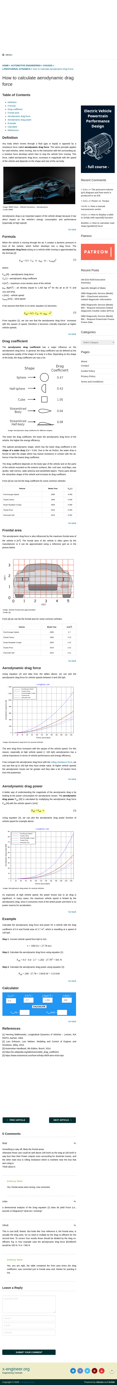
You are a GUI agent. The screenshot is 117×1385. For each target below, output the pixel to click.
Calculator (12, 127)
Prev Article (16, 1120)
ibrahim (85, 223)
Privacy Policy (88, 376)
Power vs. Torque (100, 201)
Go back (72, 229)
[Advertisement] (59, 25)
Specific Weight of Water (93, 288)
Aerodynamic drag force (19, 116)
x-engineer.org (16, 1369)
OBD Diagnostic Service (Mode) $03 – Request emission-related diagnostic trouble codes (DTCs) (97, 308)
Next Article (62, 1120)
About (84, 361)
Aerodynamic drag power (19, 120)
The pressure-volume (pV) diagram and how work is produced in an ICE (97, 192)
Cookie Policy (88, 371)
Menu (8, 55)
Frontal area (13, 113)
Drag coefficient (15, 109)
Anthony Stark (15, 1181)
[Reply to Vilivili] (75, 1225)
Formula (11, 106)
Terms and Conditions (92, 381)
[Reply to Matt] (75, 1143)
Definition (12, 102)
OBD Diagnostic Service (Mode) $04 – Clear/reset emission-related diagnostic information (97, 296)
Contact (85, 365)
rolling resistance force (61, 762)
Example (12, 123)
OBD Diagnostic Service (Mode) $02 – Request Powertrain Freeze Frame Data (97, 319)
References (13, 130)
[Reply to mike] (75, 1201)
